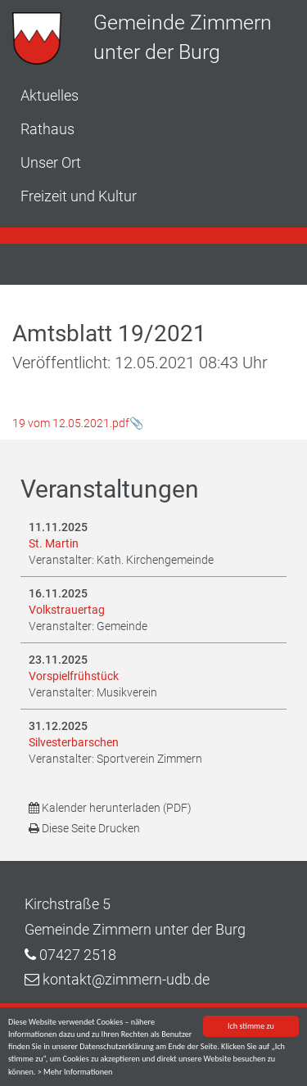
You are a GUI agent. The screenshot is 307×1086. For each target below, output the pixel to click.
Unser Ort (50, 162)
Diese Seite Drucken (84, 828)
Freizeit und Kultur (78, 196)
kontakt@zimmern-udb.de (126, 979)
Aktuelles (49, 95)
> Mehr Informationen (75, 1072)
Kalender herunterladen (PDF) (110, 807)
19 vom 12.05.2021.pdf (70, 423)
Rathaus (47, 128)
